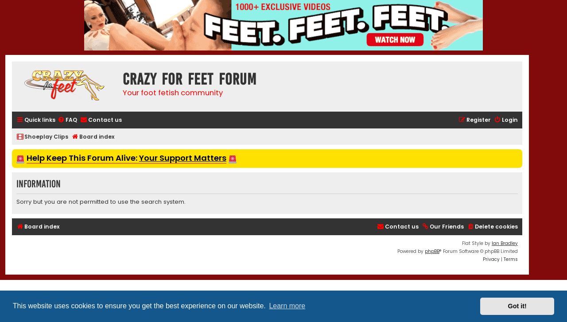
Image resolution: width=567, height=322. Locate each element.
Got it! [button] (517, 306)
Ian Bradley (505, 243)
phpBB (432, 251)
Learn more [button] (287, 306)
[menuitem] (67, 120)
